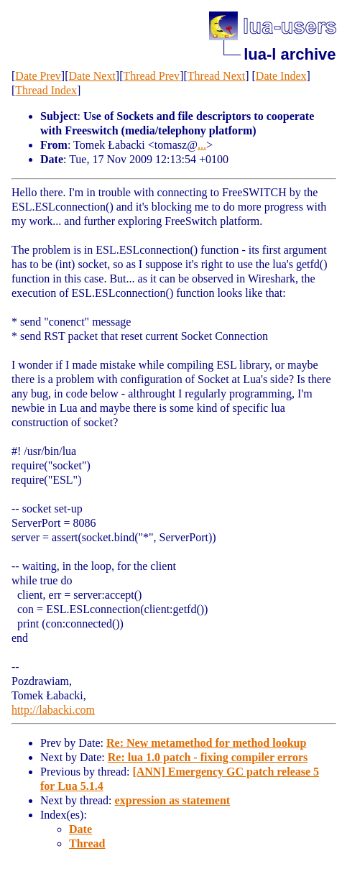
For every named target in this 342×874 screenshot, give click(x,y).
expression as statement (173, 800)
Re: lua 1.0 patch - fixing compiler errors (208, 757)
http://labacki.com (53, 710)
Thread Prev (151, 76)
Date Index (281, 76)
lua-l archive (290, 54)
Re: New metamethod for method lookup (206, 743)
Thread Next (216, 76)
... (202, 145)
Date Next (92, 76)
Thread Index (46, 90)
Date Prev (38, 76)
